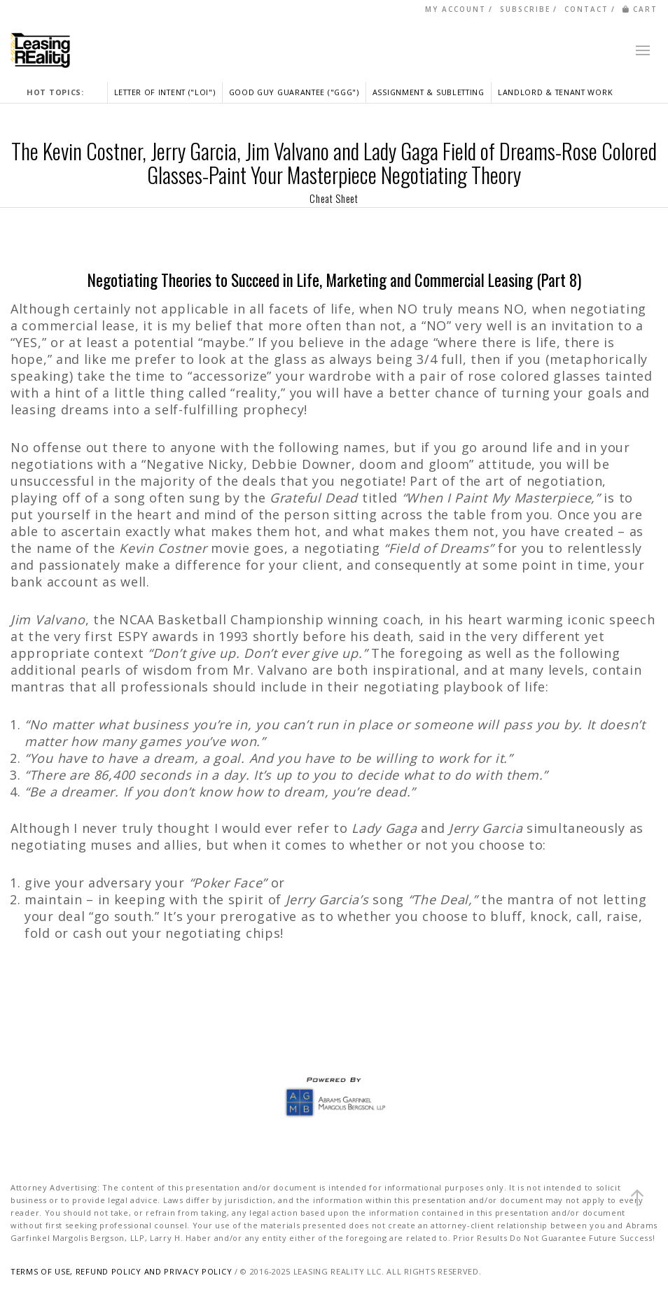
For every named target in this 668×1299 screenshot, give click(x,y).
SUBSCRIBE (525, 9)
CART (639, 9)
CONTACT (586, 9)
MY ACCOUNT (455, 9)
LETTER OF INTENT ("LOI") (165, 92)
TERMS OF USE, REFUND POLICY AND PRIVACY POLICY (121, 1271)
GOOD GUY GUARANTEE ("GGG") (294, 92)
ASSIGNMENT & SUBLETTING (429, 92)
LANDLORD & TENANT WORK (555, 92)
